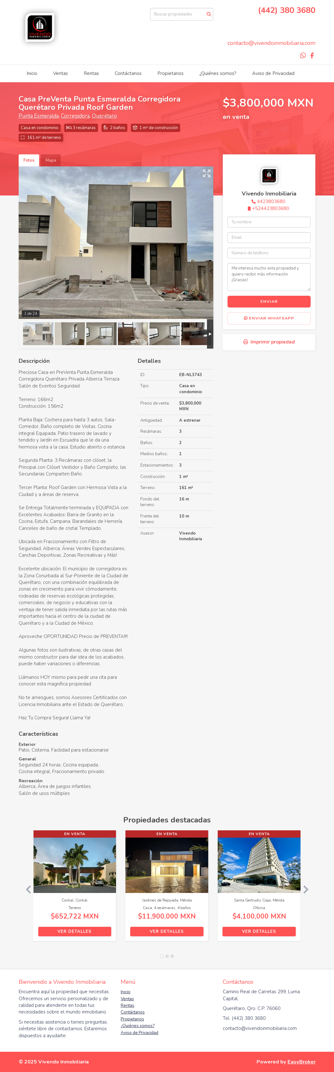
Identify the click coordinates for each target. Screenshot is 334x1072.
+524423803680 (270, 208)
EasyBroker (302, 1061)
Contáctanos (128, 73)
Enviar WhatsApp (269, 318)
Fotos (28, 160)
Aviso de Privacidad (273, 73)
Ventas (60, 73)
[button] (26, 888)
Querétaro (104, 116)
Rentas (91, 73)
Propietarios (170, 73)
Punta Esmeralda (39, 116)
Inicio (32, 73)
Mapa (51, 160)
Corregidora (75, 116)
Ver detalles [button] (75, 931)
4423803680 (271, 201)
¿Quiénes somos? (217, 73)
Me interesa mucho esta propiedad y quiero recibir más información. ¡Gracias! (269, 277)
